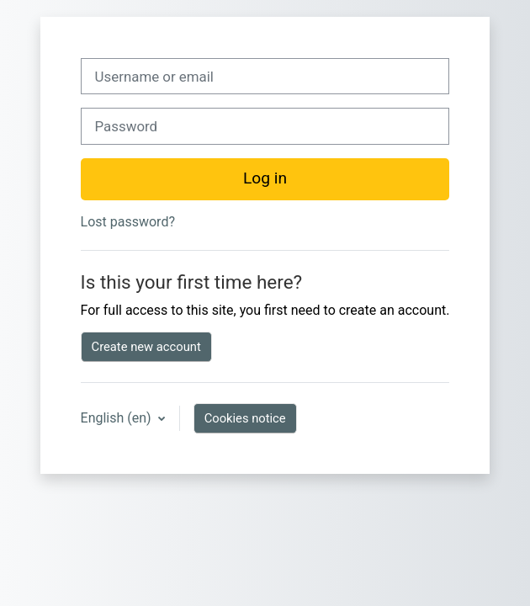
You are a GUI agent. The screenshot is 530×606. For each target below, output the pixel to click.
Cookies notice (245, 418)
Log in (265, 178)
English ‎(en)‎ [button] (118, 418)
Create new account (146, 346)
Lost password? (128, 222)
